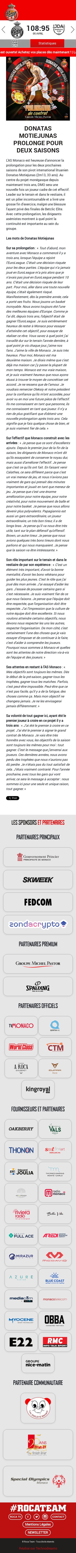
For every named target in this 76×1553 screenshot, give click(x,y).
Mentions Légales (38, 1524)
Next (72, 29)
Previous (3, 29)
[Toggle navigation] (66, 9)
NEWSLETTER (38, 1532)
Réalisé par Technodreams (38, 1548)
